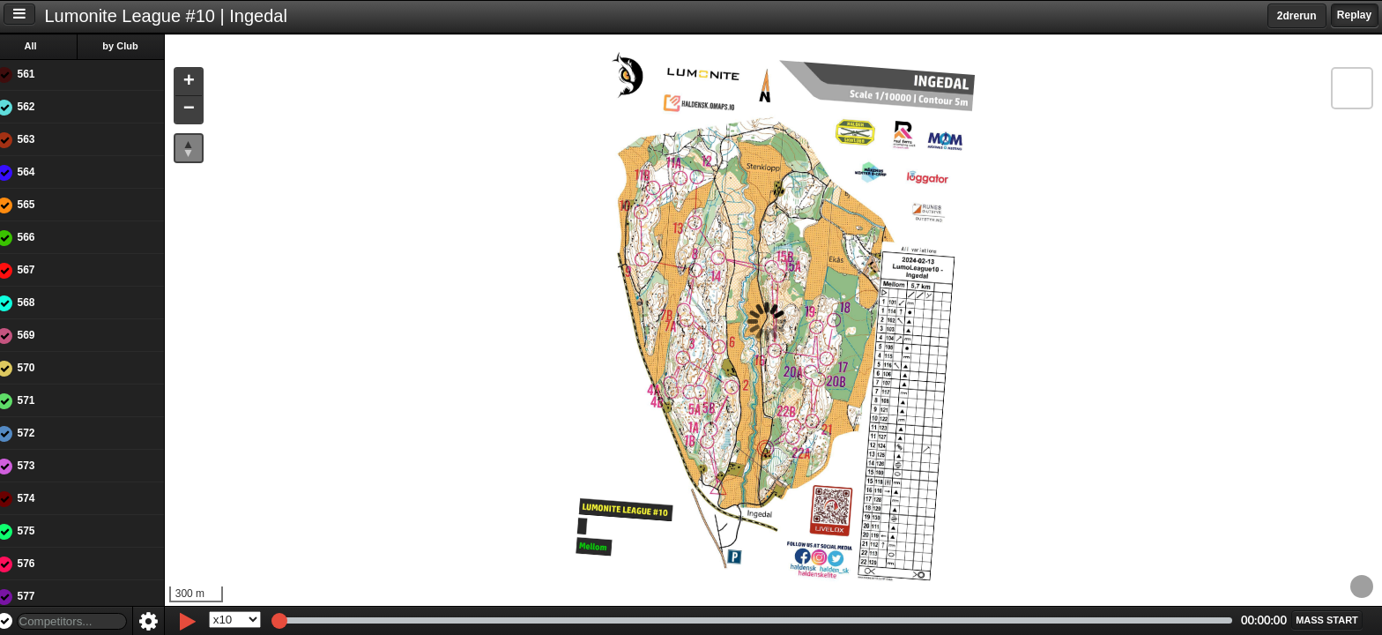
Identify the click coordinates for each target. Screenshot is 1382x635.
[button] (201, 82)
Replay (1354, 15)
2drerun (1297, 16)
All (43, 46)
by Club (133, 46)
